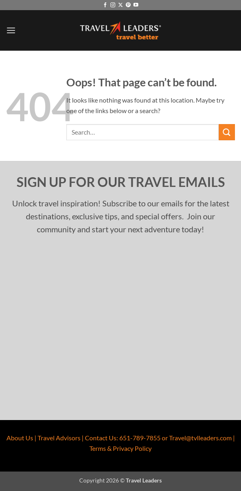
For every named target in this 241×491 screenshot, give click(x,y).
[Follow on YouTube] (135, 5)
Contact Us (100, 438)
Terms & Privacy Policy (120, 448)
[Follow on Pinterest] (128, 5)
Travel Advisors (59, 438)
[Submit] (227, 132)
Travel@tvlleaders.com (200, 438)
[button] (11, 30)
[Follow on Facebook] (105, 5)
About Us (19, 438)
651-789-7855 (140, 438)
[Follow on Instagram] (112, 5)
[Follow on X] (120, 5)
